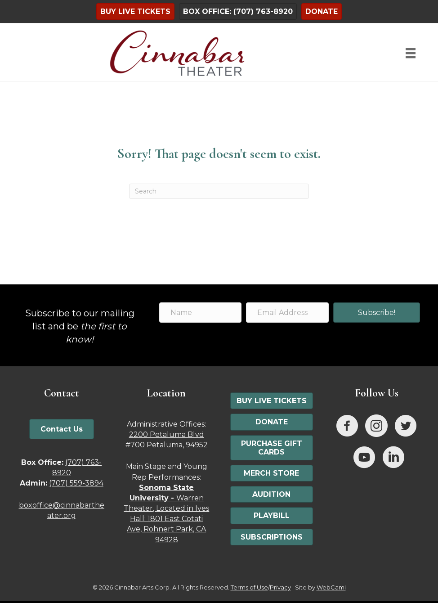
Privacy (280, 587)
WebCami (331, 587)
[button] (376, 312)
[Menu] (410, 53)
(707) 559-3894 (76, 483)
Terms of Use (249, 587)
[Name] (200, 312)
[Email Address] (287, 312)
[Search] (219, 191)
